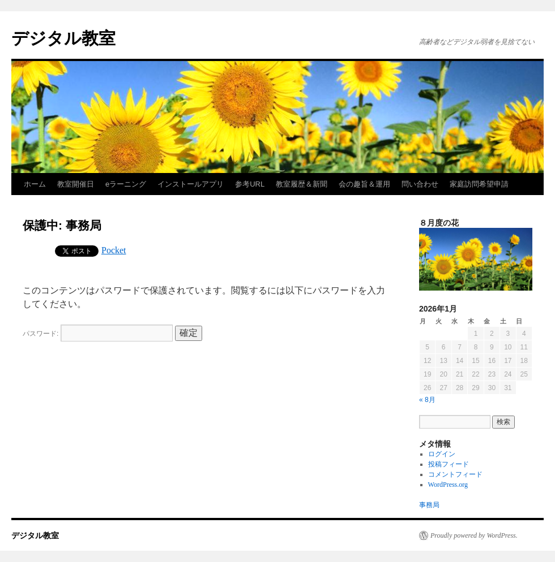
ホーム (35, 184)
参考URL (249, 184)
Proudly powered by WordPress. (474, 535)
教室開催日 (75, 184)
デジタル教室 (63, 38)
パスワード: (98, 334)
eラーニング (125, 184)
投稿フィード (448, 464)
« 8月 (427, 400)
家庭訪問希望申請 (479, 184)
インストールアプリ (190, 184)
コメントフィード (455, 474)
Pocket (113, 250)
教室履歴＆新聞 (301, 184)
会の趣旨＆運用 (364, 184)
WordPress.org (448, 484)
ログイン (441, 454)
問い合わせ (420, 184)
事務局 (429, 505)
